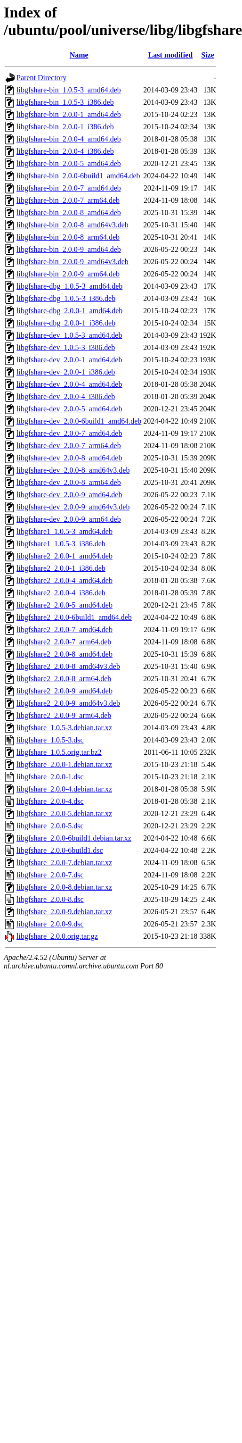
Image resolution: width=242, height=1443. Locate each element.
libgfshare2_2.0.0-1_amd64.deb (64, 556)
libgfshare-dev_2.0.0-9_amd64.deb (69, 495)
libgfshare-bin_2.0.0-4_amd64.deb (68, 139)
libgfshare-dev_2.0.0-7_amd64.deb (69, 433)
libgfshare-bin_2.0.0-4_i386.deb (65, 151)
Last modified (170, 55)
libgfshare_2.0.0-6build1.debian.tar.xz (73, 838)
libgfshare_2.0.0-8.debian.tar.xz (64, 887)
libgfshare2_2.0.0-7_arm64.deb (63, 642)
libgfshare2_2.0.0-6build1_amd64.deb (74, 617)
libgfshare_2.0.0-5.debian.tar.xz (64, 813)
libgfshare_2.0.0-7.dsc (50, 875)
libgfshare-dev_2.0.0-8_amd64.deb (69, 458)
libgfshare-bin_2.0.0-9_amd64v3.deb (72, 262)
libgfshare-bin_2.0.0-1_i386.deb (65, 127)
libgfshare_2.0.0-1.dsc (50, 777)
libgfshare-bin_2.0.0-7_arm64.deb (68, 200)
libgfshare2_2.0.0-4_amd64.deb (64, 580)
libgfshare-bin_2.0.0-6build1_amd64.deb (78, 176)
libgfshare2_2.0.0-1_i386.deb (60, 568)
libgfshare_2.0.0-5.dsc (50, 826)
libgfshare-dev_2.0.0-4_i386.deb (65, 396)
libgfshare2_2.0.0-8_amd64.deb (64, 654)
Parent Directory (41, 78)
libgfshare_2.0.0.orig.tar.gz (57, 936)
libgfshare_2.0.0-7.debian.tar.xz (64, 863)
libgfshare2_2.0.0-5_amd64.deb (64, 605)
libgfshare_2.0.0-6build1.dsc (59, 850)
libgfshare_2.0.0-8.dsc (50, 899)
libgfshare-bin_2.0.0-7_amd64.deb (68, 188)
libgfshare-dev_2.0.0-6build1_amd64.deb (78, 421)
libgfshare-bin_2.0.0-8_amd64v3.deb (72, 225)
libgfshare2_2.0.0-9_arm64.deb (63, 715)
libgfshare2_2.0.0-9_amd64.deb (64, 691)
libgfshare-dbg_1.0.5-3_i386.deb (65, 298)
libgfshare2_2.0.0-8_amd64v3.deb (68, 666)
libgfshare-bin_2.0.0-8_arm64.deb (68, 237)
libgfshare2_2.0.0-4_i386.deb (60, 593)
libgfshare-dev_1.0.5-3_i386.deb (65, 347)
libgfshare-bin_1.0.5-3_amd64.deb (68, 90)
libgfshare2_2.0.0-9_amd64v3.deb (68, 703)
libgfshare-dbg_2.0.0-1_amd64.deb (69, 311)
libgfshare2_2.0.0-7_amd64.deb (64, 630)
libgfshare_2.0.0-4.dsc (50, 801)
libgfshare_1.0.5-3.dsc (50, 740)
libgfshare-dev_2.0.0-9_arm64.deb (68, 519)
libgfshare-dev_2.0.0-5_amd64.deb (69, 409)
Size (207, 55)
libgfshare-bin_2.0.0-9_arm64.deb (68, 274)
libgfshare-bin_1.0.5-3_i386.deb (65, 102)
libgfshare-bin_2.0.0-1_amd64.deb (68, 114)
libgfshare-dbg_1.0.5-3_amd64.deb (69, 286)
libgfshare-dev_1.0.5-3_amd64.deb (69, 335)
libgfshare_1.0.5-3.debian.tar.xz (64, 728)
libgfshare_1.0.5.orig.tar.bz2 (59, 752)
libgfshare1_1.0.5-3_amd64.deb (64, 531)
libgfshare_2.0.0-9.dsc (50, 924)
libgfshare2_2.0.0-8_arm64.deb (63, 679)
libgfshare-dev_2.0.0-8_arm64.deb (68, 482)
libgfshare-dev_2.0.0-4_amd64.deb (69, 384)
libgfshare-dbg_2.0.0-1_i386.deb (65, 323)
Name (79, 55)
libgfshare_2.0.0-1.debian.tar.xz (64, 764)
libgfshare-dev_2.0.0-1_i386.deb (65, 372)
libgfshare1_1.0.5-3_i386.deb (60, 544)
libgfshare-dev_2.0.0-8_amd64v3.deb (72, 470)
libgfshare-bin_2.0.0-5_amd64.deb (68, 163)
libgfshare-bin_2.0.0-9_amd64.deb (68, 249)
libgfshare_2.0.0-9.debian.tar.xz (64, 912)
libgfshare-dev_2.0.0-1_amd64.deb (69, 360)
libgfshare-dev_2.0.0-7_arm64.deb (68, 446)
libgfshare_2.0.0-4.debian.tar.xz (64, 789)
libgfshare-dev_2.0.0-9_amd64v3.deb (72, 507)
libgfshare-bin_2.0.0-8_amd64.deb (68, 213)
